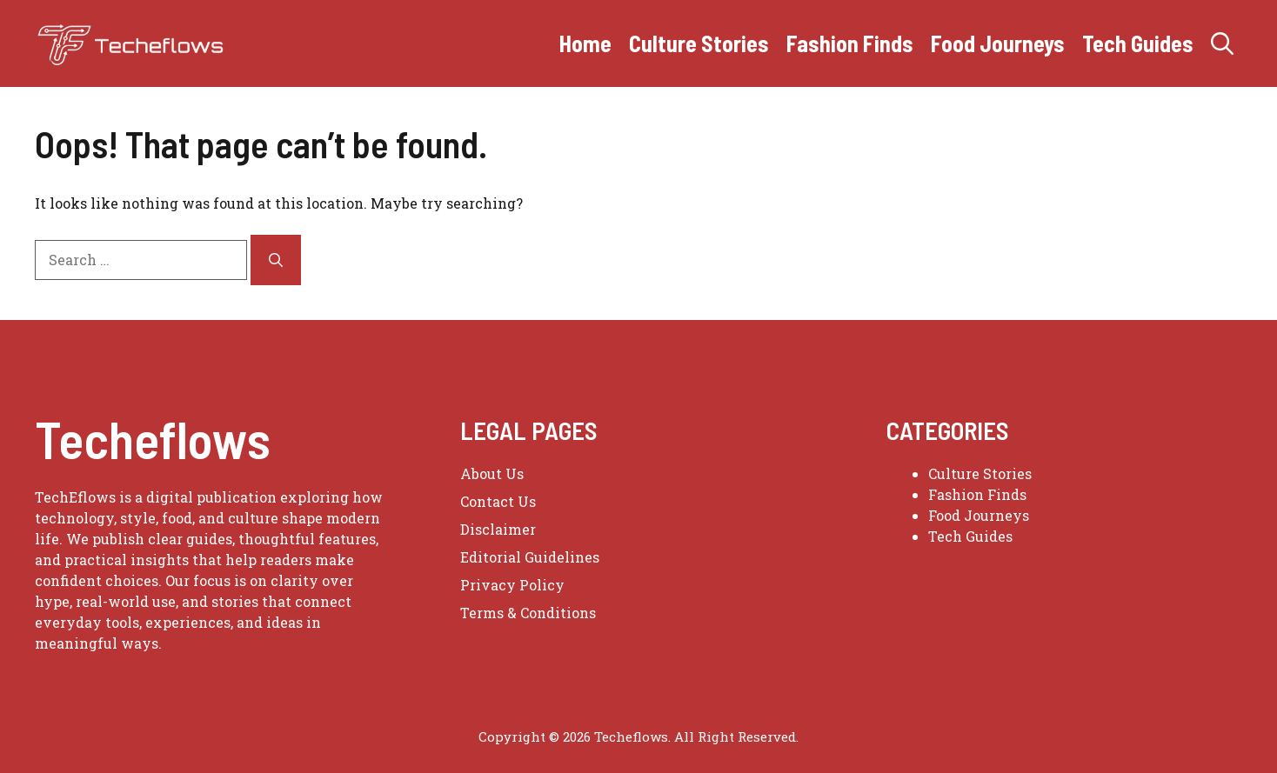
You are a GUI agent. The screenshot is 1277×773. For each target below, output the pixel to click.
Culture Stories (699, 43)
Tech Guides (1137, 43)
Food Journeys (998, 43)
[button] (1222, 43)
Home (585, 43)
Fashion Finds (849, 43)
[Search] (276, 260)
